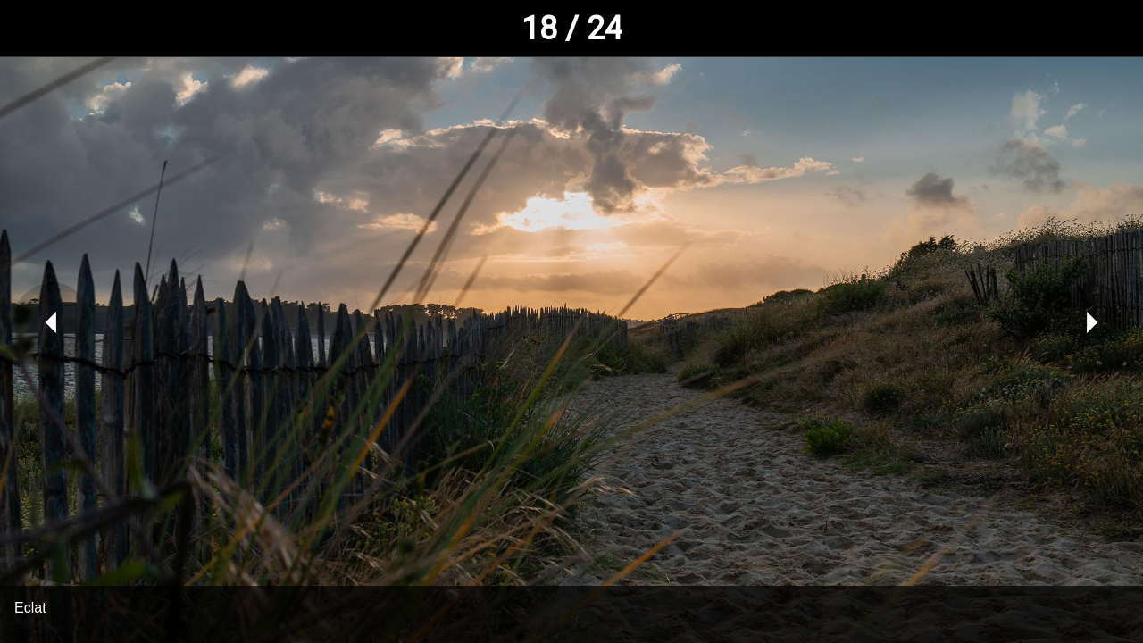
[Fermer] (28, 28)
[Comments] (1096, 28)
